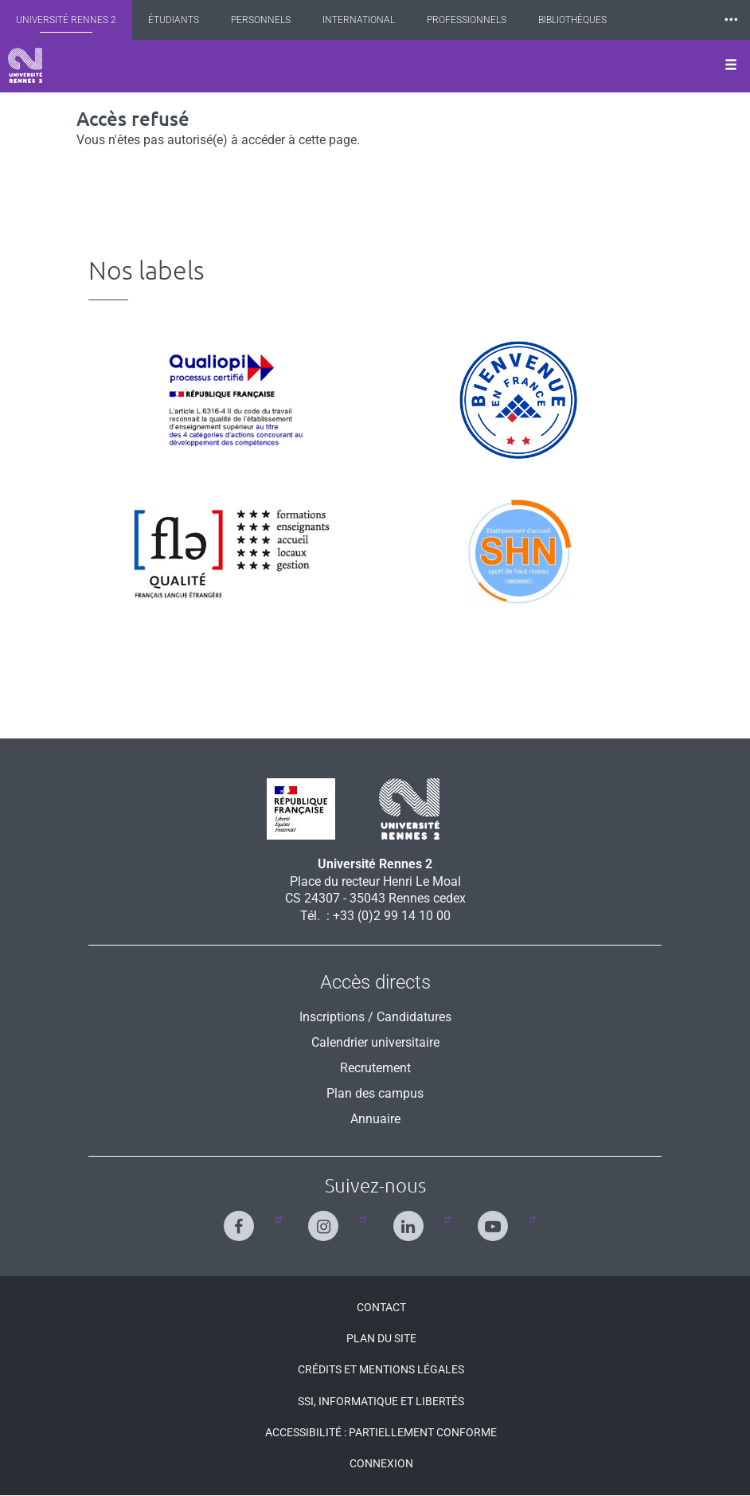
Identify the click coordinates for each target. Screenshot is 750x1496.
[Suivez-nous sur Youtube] (496, 1219)
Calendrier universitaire (375, 1042)
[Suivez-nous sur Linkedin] (412, 1219)
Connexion (381, 1463)
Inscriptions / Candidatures (375, 1016)
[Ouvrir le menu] (731, 66)
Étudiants (173, 19)
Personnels (261, 19)
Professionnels (466, 19)
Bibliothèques (572, 19)
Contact (381, 1307)
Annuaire (375, 1118)
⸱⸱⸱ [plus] (731, 19)
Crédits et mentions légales (381, 1369)
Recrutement (375, 1067)
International (358, 19)
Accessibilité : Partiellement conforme (381, 1432)
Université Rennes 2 (66, 19)
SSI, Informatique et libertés (381, 1401)
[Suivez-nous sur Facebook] (242, 1219)
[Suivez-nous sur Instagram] (326, 1219)
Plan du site (381, 1338)
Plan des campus (375, 1093)
